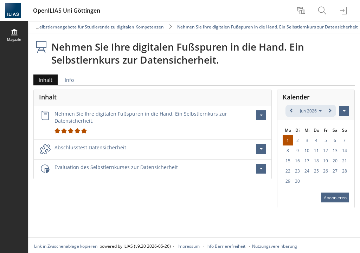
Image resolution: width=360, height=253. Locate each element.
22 (287, 171)
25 (316, 171)
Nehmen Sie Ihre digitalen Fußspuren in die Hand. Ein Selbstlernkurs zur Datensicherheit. (181, 27)
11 (316, 151)
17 (306, 161)
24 (306, 171)
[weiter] (330, 111)
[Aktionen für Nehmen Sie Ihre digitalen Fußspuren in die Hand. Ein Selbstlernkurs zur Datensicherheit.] (261, 115)
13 (335, 151)
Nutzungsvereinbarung (274, 246)
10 (306, 151)
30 (297, 181)
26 (325, 171)
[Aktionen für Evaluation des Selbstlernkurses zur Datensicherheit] (261, 169)
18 (316, 161)
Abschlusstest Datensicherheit (90, 147)
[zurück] (291, 111)
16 (297, 161)
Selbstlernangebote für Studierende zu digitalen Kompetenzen (100, 27)
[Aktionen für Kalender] (344, 111)
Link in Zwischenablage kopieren (65, 246)
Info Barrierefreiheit (225, 246)
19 (325, 161)
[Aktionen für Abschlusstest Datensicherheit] (261, 149)
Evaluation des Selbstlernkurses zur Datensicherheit (116, 167)
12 (325, 151)
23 (297, 171)
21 (344, 161)
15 (287, 161)
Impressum (189, 246)
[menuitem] (302, 10)
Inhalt (42, 80)
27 (335, 171)
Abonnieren (335, 198)
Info (69, 80)
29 (287, 181)
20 (335, 161)
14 (344, 151)
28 (344, 171)
